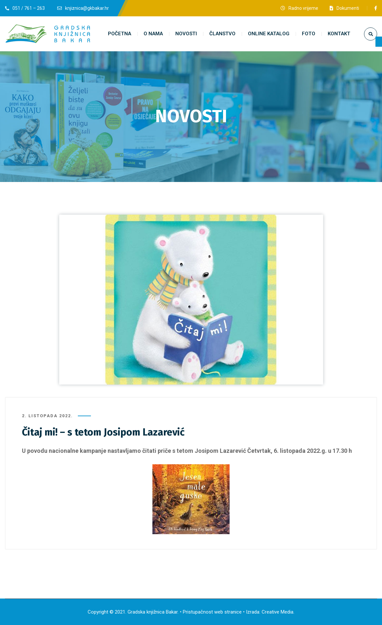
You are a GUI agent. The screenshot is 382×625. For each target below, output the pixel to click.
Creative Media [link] (277, 612)
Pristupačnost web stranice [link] (212, 612)
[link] (378, 42)
